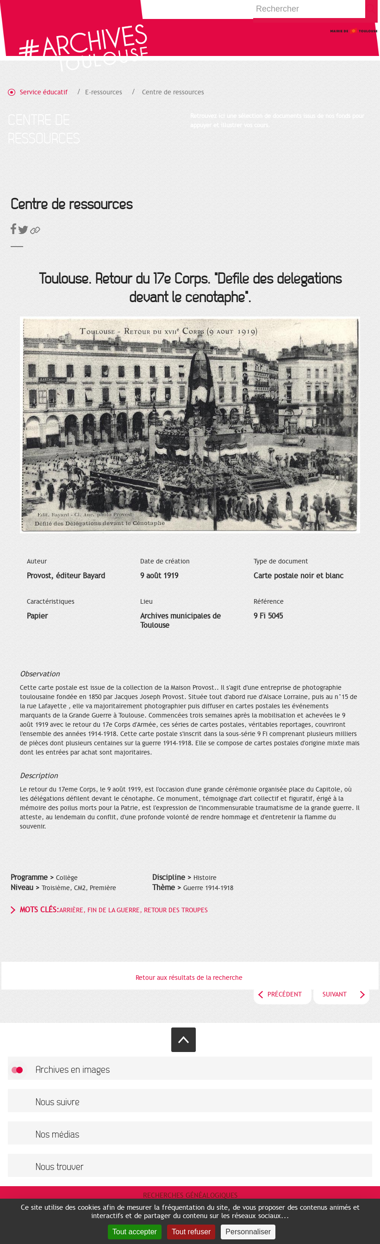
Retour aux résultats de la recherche (189, 978)
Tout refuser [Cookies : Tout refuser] (191, 1232)
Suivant (335, 994)
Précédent (285, 994)
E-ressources (103, 92)
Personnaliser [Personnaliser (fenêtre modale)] (248, 1232)
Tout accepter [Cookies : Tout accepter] (134, 1232)
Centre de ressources (173, 92)
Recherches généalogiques (190, 1195)
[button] (35, 232)
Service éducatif (44, 92)
